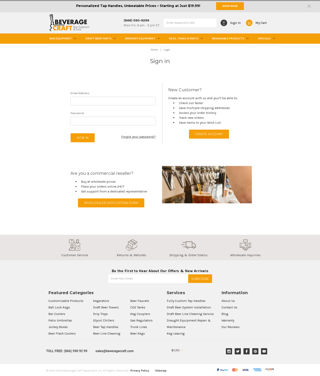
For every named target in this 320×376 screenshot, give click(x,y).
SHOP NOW (230, 6)
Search (212, 23)
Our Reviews (230, 327)
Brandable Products (230, 38)
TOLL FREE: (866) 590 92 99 (66, 351)
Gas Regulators (141, 320)
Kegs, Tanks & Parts (185, 38)
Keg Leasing (176, 333)
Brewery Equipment (142, 38)
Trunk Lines (138, 327)
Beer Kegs (137, 333)
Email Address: (80, 93)
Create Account (209, 134)
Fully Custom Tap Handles (186, 301)
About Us (228, 301)
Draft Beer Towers (106, 307)
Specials (266, 38)
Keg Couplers (140, 314)
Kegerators (101, 301)
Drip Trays (100, 314)
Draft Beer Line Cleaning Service (190, 314)
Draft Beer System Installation (189, 307)
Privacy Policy (139, 370)
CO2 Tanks (137, 307)
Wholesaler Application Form (111, 203)
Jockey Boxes (58, 327)
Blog (224, 314)
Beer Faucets (139, 301)
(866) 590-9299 (136, 20)
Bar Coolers (56, 314)
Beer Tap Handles (105, 327)
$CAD (177, 350)
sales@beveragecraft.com (115, 351)
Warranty (227, 320)
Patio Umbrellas (60, 320)
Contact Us (229, 307)
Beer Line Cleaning (106, 333)
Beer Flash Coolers (62, 333)
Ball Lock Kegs (59, 307)
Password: (77, 113)
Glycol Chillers (103, 320)
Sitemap (160, 370)
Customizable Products (65, 301)
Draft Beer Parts (100, 38)
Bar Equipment (62, 38)
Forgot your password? (138, 137)
